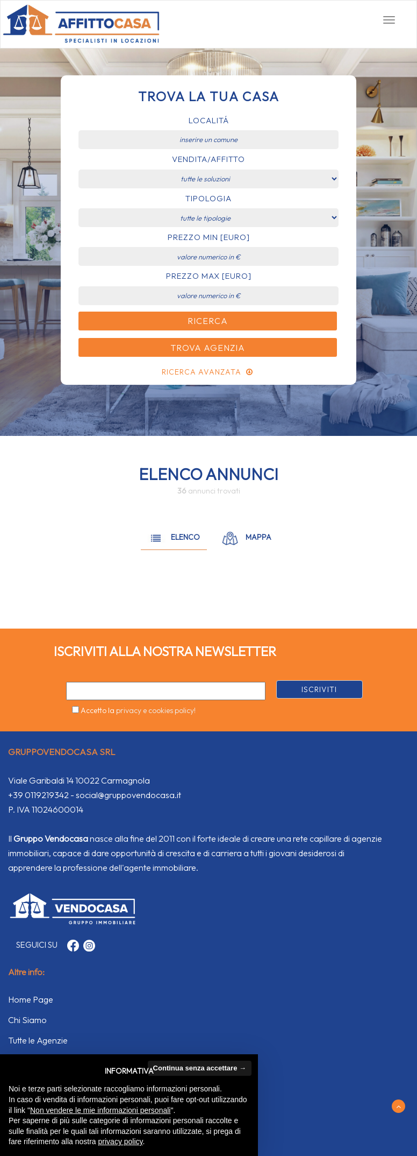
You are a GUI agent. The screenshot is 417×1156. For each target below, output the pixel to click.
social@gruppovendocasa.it (128, 795)
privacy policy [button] (120, 1141)
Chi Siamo (27, 1019)
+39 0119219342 (38, 795)
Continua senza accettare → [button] (199, 1068)
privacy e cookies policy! (156, 710)
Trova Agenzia (207, 347)
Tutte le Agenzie (38, 1040)
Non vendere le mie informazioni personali (100, 1110)
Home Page (30, 999)
